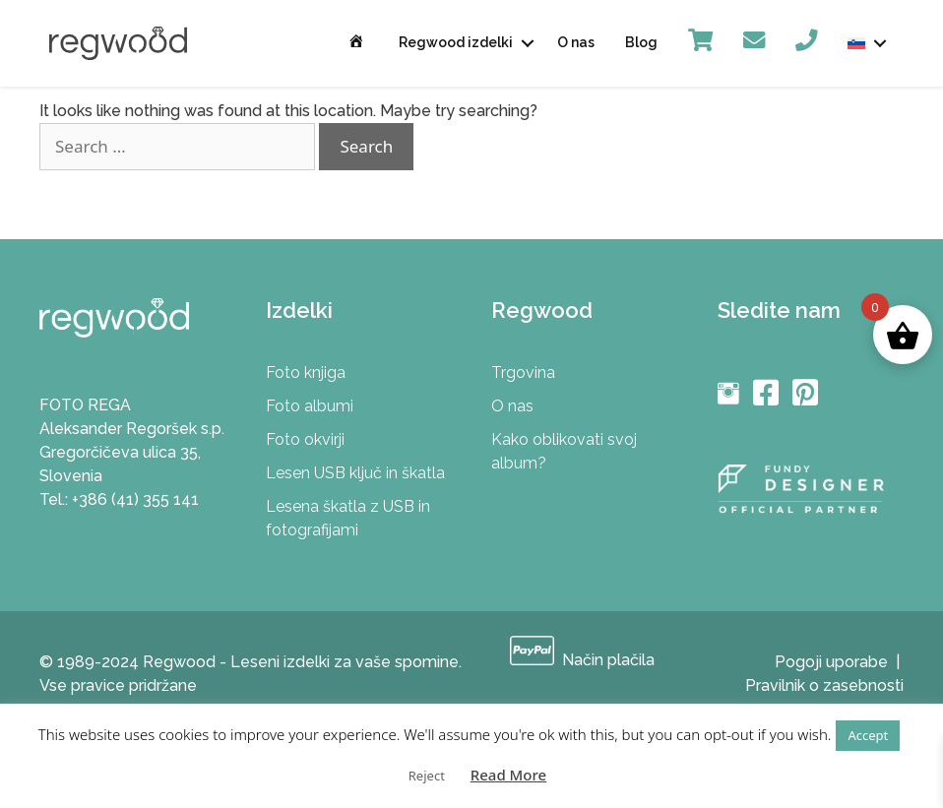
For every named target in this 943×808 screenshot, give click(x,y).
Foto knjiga (306, 372)
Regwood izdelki (456, 42)
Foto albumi (309, 406)
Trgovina (523, 372)
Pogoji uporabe (831, 662)
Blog (641, 42)
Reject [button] (427, 775)
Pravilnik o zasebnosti (824, 685)
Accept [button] (868, 735)
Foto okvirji (305, 439)
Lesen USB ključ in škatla (355, 473)
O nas (576, 42)
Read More (508, 774)
